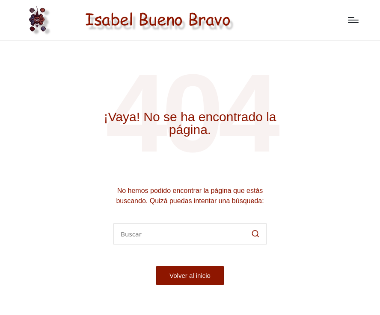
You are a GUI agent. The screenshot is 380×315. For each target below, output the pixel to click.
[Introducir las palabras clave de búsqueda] (190, 234)
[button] (255, 234)
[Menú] (353, 20)
